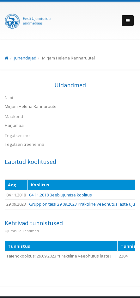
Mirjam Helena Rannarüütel (68, 58)
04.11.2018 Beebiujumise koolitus (60, 195)
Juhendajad (25, 58)
